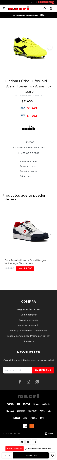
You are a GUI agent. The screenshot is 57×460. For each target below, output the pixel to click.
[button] (49, 47)
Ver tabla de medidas (40, 448)
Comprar (31, 455)
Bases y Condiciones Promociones (28, 330)
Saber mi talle (14, 448)
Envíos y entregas (28, 320)
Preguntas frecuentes (28, 309)
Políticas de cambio (28, 325)
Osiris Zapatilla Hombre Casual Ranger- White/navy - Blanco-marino (25, 262)
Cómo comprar (29, 314)
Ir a (32, 2)
